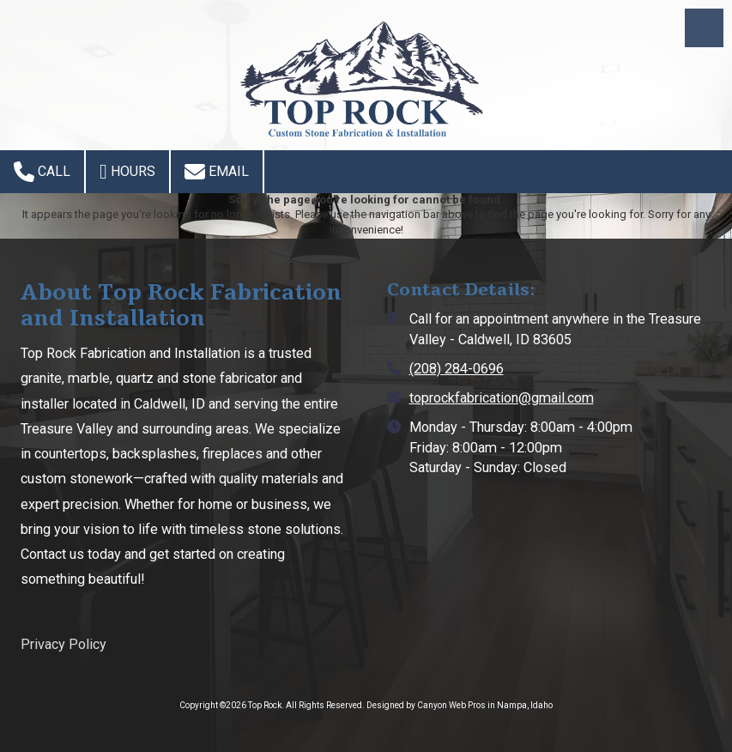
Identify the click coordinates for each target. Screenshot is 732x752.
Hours (127, 171)
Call (42, 171)
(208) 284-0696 (456, 369)
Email (217, 171)
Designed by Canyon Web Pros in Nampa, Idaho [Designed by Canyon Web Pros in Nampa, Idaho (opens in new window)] (459, 705)
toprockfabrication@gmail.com (501, 398)
